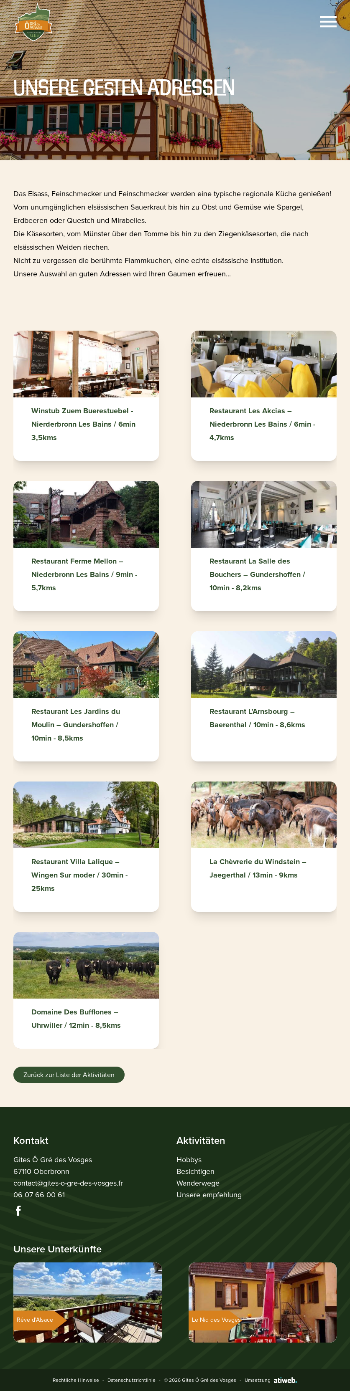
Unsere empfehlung (209, 1194)
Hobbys (189, 1159)
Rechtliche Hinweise (76, 1380)
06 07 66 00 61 (39, 1194)
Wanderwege (198, 1183)
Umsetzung (271, 1380)
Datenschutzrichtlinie (131, 1380)
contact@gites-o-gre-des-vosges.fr (68, 1183)
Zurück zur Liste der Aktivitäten (69, 1075)
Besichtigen (195, 1171)
